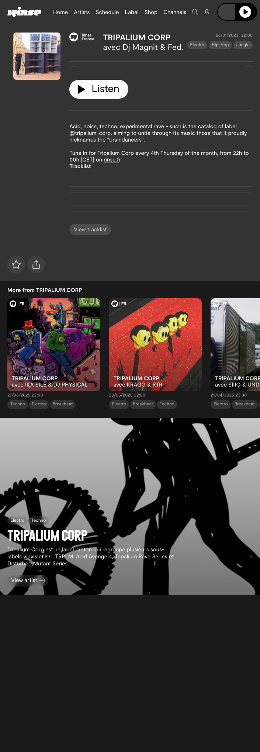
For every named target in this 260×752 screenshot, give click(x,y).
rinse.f (111, 159)
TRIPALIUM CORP (137, 37)
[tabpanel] (161, 62)
